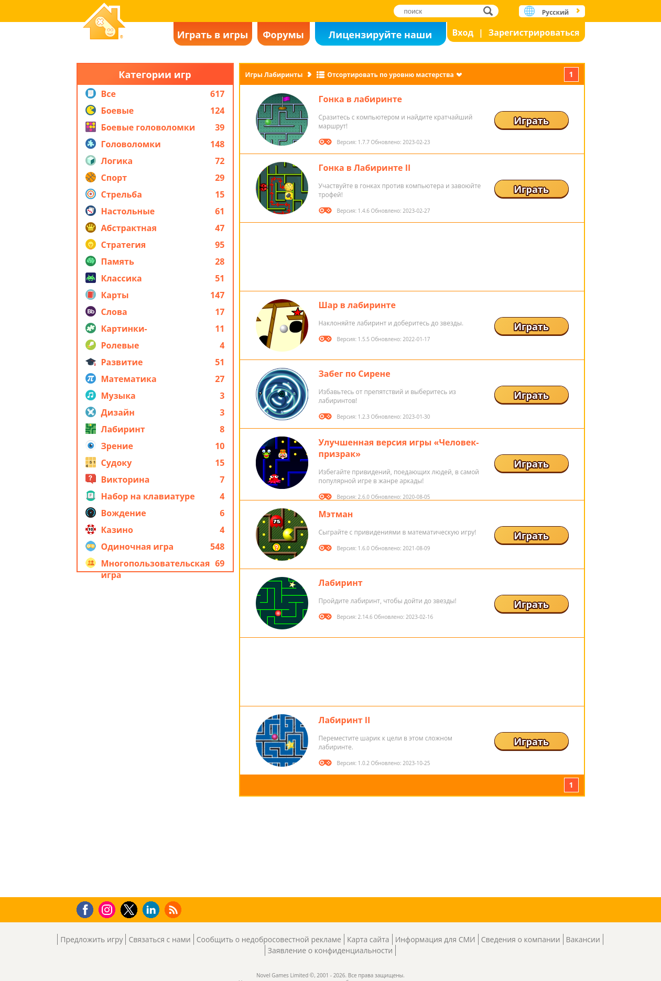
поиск (491, 10)
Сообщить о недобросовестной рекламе (269, 939)
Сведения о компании (520, 939)
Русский (555, 12)
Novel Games (104, 22)
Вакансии (583, 939)
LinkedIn (152, 910)
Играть (531, 120)
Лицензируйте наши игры (380, 37)
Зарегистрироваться (534, 32)
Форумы (283, 34)
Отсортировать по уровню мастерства (390, 74)
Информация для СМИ (435, 939)
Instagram (108, 908)
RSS (174, 909)
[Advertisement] (155, 734)
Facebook (87, 908)
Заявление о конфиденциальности (330, 950)
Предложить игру (91, 939)
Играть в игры (212, 34)
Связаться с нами (159, 939)
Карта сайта (368, 939)
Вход (463, 32)
